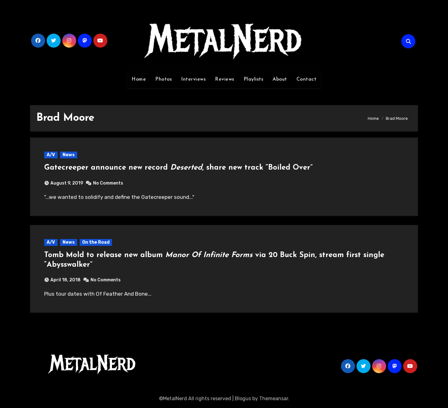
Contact (306, 79)
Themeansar (273, 398)
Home (139, 79)
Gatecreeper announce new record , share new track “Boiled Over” (178, 167)
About (280, 79)
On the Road (96, 242)
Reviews (224, 79)
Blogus (243, 398)
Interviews (193, 79)
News (69, 154)
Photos (163, 79)
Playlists (254, 79)
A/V (51, 154)
